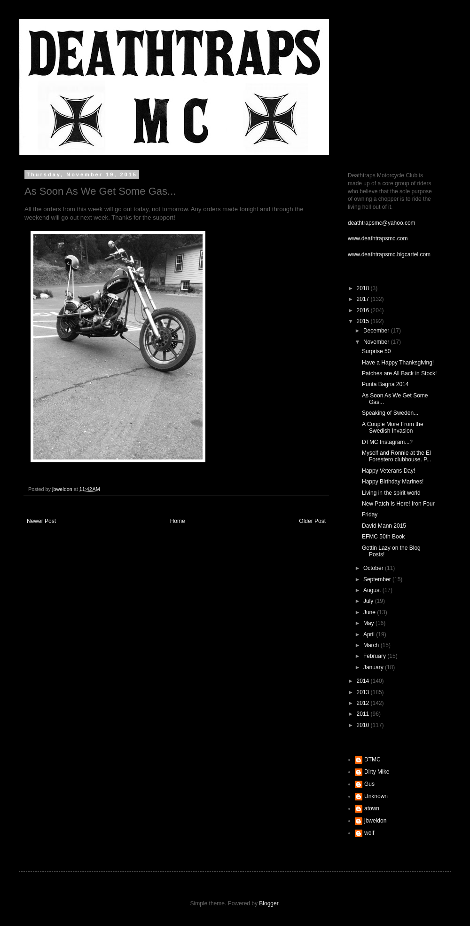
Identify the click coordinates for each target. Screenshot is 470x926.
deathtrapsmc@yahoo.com (381, 223)
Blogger (268, 903)
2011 (364, 714)
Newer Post (41, 521)
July (369, 601)
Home (177, 521)
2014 (364, 681)
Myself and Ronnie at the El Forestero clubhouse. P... (396, 456)
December (377, 330)
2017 (364, 299)
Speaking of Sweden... (390, 413)
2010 (364, 725)
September (377, 579)
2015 (364, 321)
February (375, 656)
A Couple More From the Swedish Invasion (392, 427)
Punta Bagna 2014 (385, 384)
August (373, 590)
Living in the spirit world (391, 493)
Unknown (376, 796)
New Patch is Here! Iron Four (398, 503)
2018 (364, 288)
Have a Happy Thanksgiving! (398, 362)
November (377, 342)
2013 (364, 692)
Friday (369, 514)
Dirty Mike (376, 771)
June (370, 612)
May (369, 623)
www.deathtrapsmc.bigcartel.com (389, 254)
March (372, 645)
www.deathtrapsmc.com (377, 238)
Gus (369, 784)
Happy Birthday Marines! (392, 481)
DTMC (372, 759)
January (374, 667)
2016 (364, 310)
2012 (364, 703)
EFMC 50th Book (383, 536)
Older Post (312, 521)
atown (371, 808)
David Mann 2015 (384, 525)
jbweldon (375, 820)
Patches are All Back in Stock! (399, 373)
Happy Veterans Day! (388, 470)
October (374, 568)
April (369, 634)
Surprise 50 (376, 351)
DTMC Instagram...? (387, 442)
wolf (369, 833)
